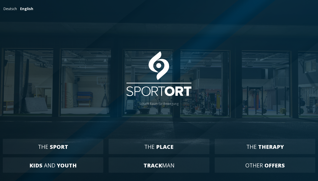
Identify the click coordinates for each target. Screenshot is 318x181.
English (26, 9)
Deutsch (10, 9)
